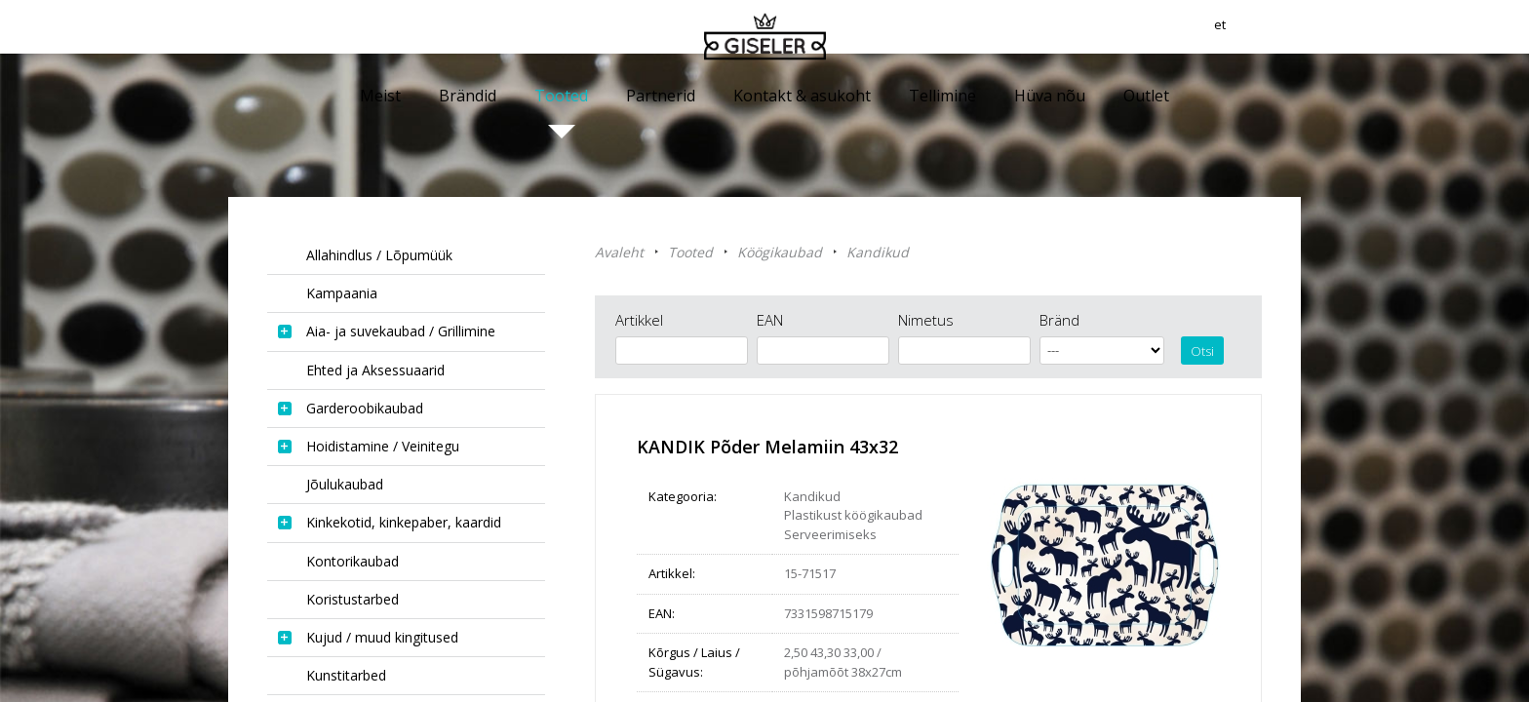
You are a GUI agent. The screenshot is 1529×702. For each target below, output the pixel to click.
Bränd (1059, 320)
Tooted (690, 252)
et (1293, 34)
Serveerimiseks (830, 534)
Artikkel (639, 320)
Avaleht (619, 252)
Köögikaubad (779, 252)
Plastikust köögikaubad (853, 515)
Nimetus (926, 320)
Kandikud (877, 252)
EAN (770, 320)
